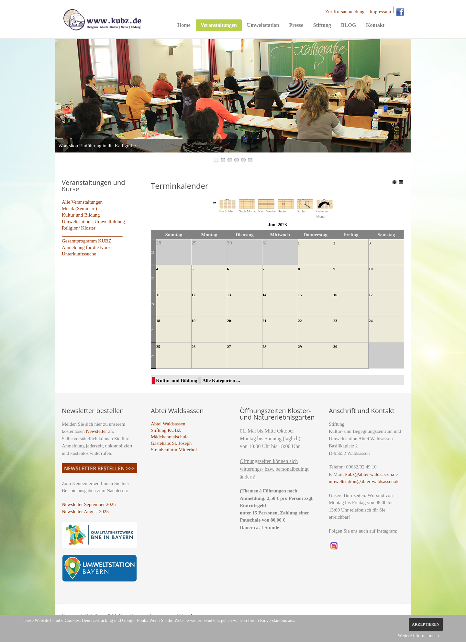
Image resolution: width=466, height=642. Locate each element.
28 (264, 346)
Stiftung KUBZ (166, 430)
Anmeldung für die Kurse (87, 247)
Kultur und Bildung (81, 215)
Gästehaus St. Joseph (171, 443)
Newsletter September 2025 (89, 504)
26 (152, 356)
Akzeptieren (425, 624)
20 (229, 321)
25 (152, 330)
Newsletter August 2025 (85, 511)
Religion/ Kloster (78, 228)
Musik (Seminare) (79, 208)
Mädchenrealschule (170, 436)
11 (158, 295)
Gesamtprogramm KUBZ (86, 240)
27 (229, 346)
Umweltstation (263, 25)
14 (264, 295)
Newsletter (96, 431)
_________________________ (92, 234)
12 (193, 295)
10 (370, 269)
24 (152, 304)
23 (152, 278)
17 (370, 295)
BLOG (348, 25)
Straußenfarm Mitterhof (174, 449)
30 (335, 346)
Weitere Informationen (418, 635)
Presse (296, 25)
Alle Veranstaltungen (82, 202)
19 (193, 321)
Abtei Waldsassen (168, 423)
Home (184, 25)
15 (300, 295)
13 (229, 295)
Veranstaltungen (219, 25)
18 (158, 321)
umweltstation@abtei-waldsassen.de (364, 481)
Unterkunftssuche (79, 253)
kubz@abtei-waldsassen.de (371, 474)
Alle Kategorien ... (221, 380)
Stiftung (322, 25)
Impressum (380, 11)
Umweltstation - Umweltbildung (93, 221)
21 (264, 321)
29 (300, 346)
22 (152, 252)
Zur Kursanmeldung (344, 11)
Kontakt (375, 25)
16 (335, 295)
